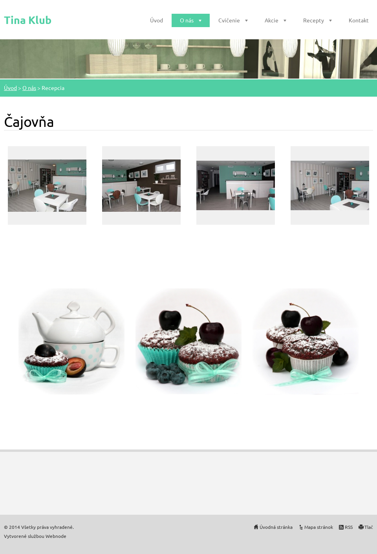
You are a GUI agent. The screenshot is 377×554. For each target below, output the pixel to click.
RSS (349, 527)
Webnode (56, 536)
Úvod (156, 20)
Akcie (271, 20)
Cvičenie (229, 20)
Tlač (368, 527)
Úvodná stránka (276, 527)
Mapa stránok (318, 527)
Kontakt (359, 20)
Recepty (313, 20)
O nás (187, 20)
